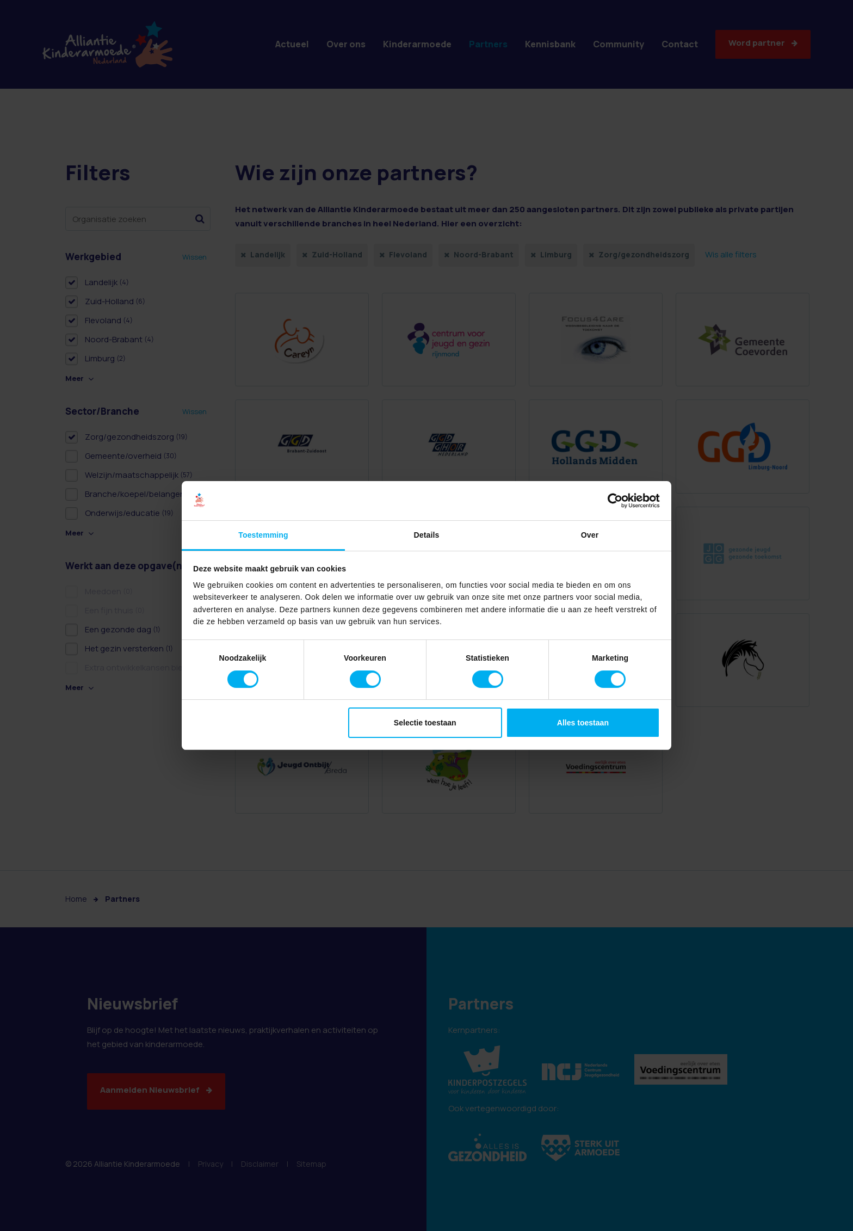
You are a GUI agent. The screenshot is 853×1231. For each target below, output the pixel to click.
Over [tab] (589, 535)
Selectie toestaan (425, 722)
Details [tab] (427, 535)
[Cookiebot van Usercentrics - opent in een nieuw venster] (612, 500)
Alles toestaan (583, 722)
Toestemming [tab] (263, 535)
